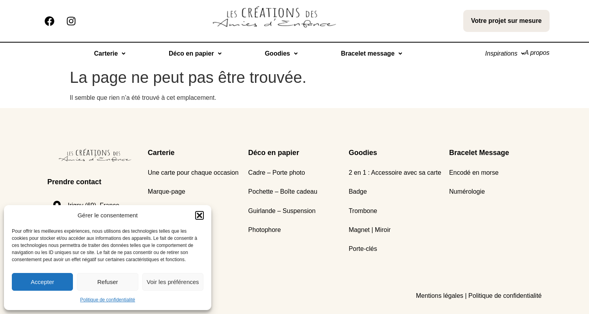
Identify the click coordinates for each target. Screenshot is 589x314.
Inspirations (498, 53)
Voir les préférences (173, 281)
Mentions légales (439, 295)
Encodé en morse (473, 172)
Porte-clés (363, 248)
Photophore (264, 229)
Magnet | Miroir (369, 229)
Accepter (42, 281)
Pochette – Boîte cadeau (282, 191)
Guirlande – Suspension (282, 210)
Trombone (363, 210)
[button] (199, 215)
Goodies (276, 53)
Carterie (105, 53)
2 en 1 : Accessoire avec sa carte (395, 172)
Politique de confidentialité (107, 300)
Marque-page (166, 191)
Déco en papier (190, 53)
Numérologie (467, 191)
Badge (358, 191)
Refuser (107, 281)
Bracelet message (366, 53)
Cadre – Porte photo (276, 172)
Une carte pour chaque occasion (193, 172)
